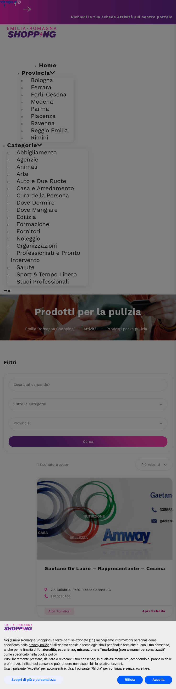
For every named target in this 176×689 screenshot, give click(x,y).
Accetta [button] (158, 680)
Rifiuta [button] (130, 680)
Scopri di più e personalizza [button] (33, 680)
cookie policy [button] (47, 654)
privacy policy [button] (39, 645)
